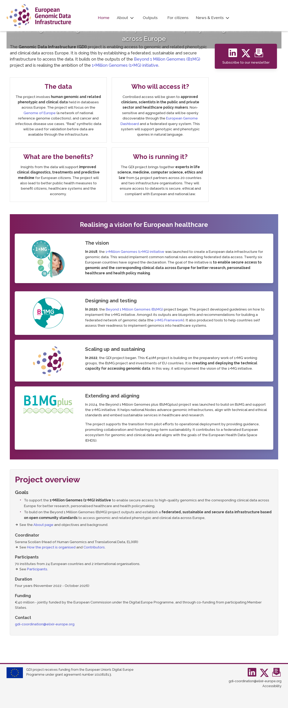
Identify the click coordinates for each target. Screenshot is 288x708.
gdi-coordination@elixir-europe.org (44, 624)
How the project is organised (51, 547)
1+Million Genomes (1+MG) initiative (125, 65)
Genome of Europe (40, 113)
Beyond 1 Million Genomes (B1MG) (167, 59)
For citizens (177, 17)
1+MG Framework (168, 320)
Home (103, 17)
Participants (37, 569)
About (122, 17)
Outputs (150, 17)
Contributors (94, 547)
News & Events (210, 17)
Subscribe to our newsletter (246, 62)
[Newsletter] (259, 55)
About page (43, 524)
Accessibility (271, 686)
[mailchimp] (276, 674)
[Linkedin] (234, 55)
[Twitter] (247, 55)
